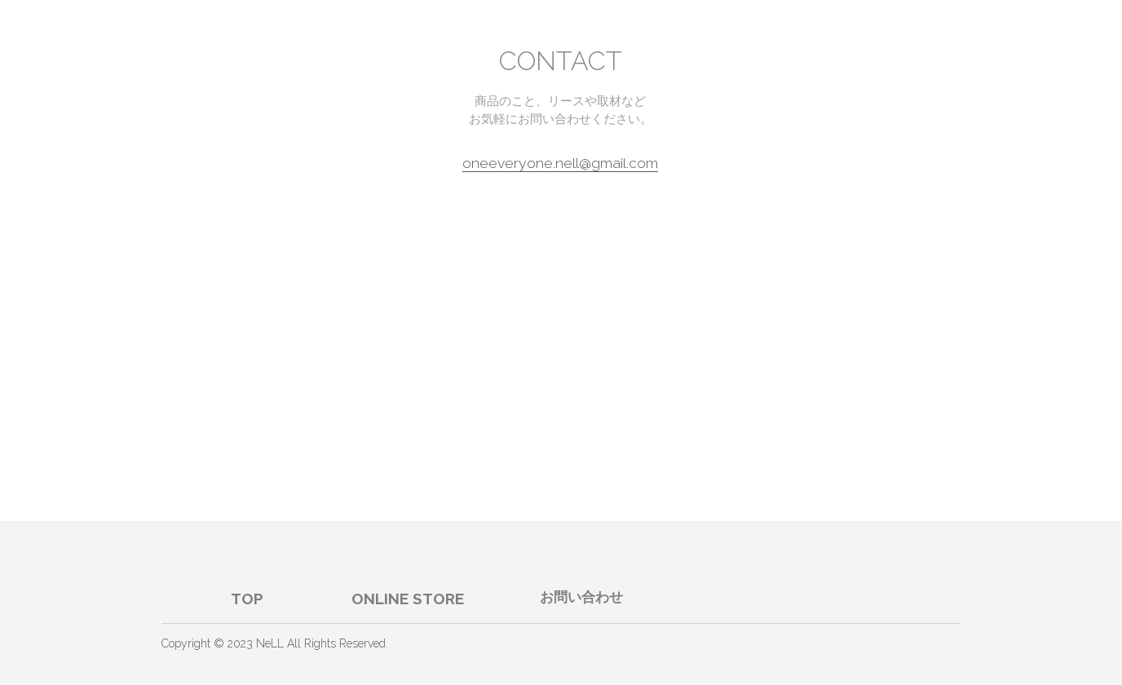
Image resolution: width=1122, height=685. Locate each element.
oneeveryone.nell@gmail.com (560, 162)
